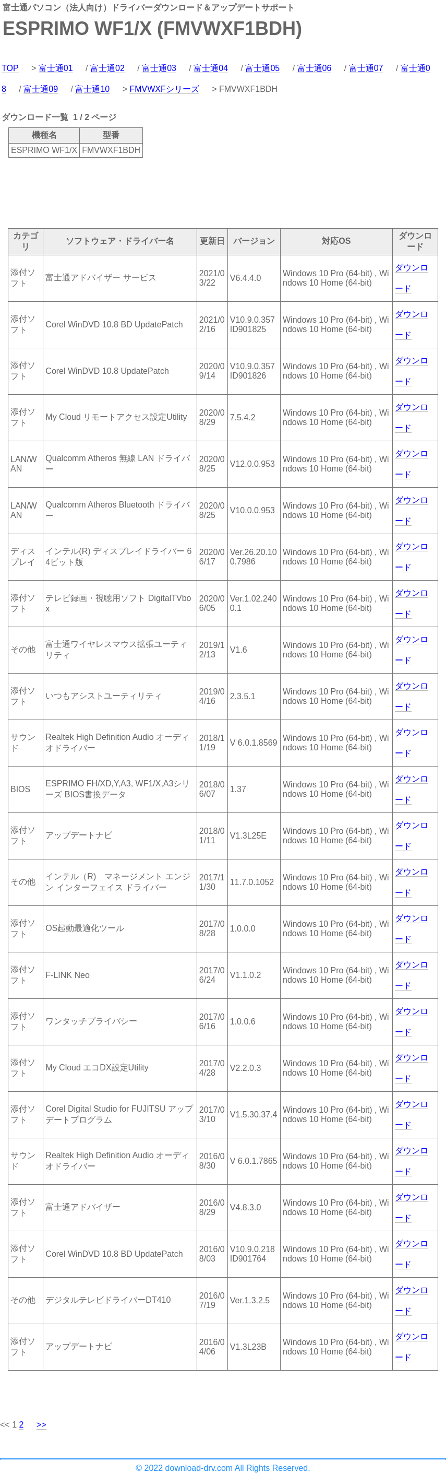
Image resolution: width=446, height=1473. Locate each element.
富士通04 (211, 68)
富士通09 (40, 89)
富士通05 (262, 68)
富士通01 (56, 68)
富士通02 (107, 68)
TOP (10, 68)
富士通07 (366, 68)
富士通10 (92, 89)
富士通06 (314, 68)
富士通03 (159, 68)
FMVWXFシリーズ (164, 89)
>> (41, 1424)
